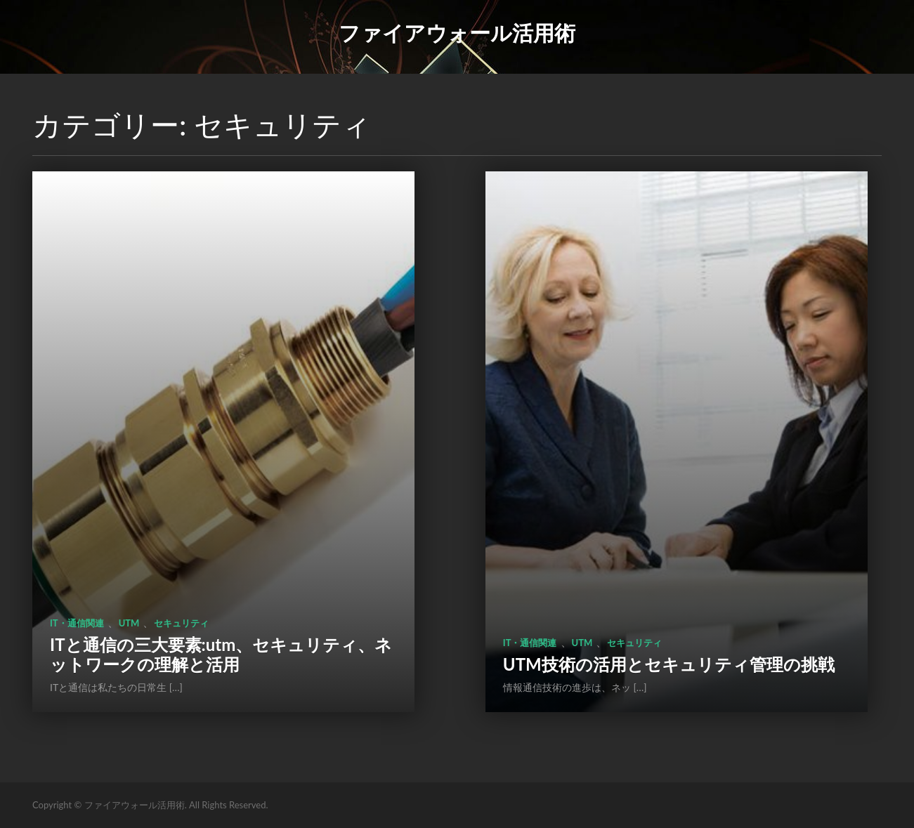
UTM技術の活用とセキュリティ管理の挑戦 (669, 664)
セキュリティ (181, 623)
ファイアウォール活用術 (457, 32)
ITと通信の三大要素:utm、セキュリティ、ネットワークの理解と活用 (221, 654)
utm (129, 623)
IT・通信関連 (77, 623)
